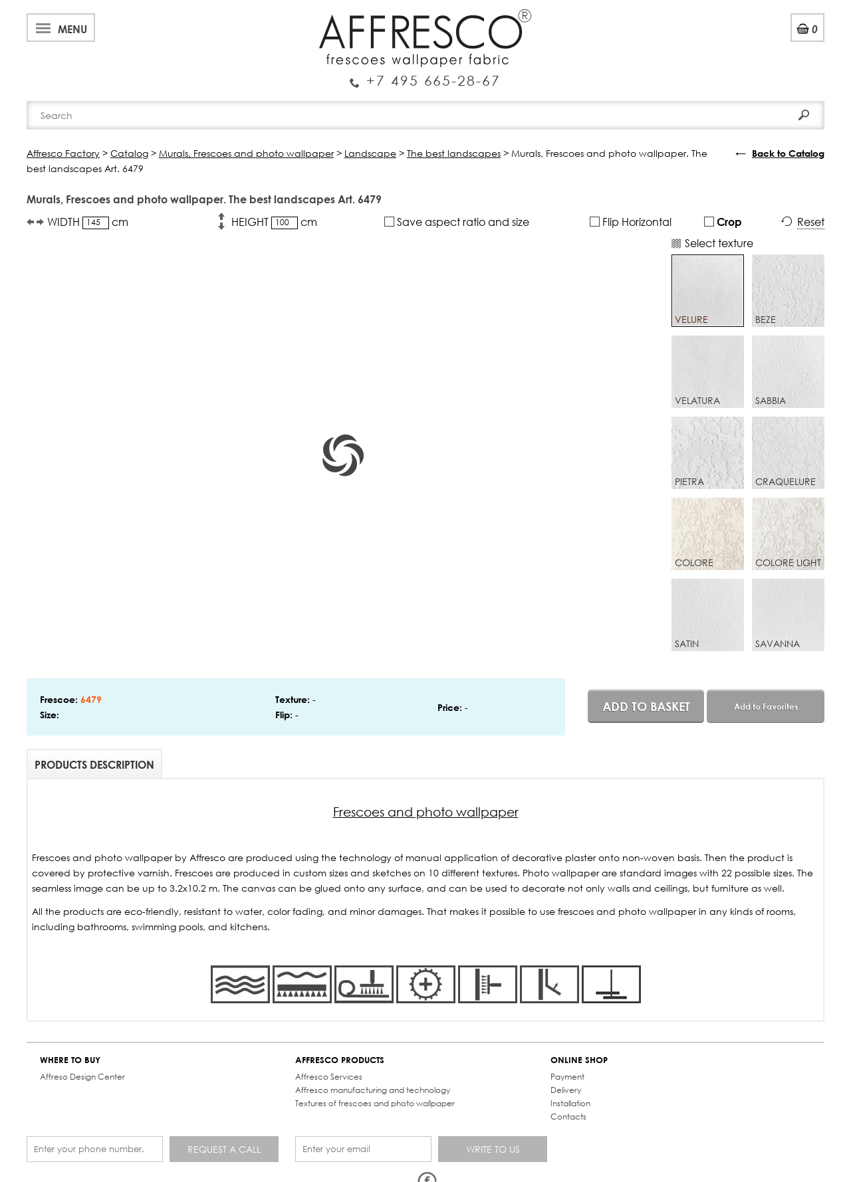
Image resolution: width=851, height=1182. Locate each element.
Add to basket (646, 706)
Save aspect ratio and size (456, 222)
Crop (723, 221)
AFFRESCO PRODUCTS (339, 1060)
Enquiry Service (425, 75)
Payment (567, 1076)
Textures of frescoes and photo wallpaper (375, 1103)
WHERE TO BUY (70, 1060)
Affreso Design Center (82, 1076)
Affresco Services (328, 1076)
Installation (570, 1103)
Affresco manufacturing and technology (372, 1090)
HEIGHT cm (274, 222)
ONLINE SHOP (579, 1060)
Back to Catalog (788, 153)
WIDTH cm (87, 222)
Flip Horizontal (630, 222)
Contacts (568, 1116)
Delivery (565, 1090)
